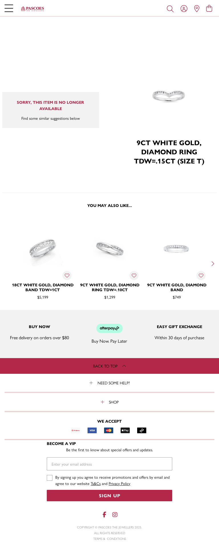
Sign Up (109, 495)
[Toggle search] (171, 8)
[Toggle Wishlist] (67, 275)
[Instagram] (114, 514)
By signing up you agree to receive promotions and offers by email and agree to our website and (112, 480)
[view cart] (209, 8)
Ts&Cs (96, 483)
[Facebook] (104, 514)
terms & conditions (109, 538)
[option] (42, 263)
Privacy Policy (119, 483)
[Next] (212, 263)
